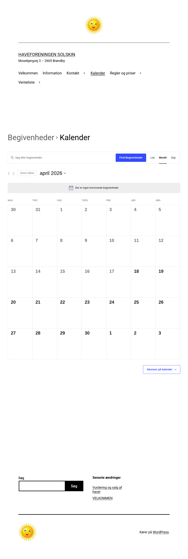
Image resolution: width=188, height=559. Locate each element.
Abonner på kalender (159, 369)
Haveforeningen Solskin (46, 54)
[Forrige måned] (9, 173)
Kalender (98, 73)
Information (52, 73)
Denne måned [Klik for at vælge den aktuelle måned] (27, 173)
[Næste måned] (13, 173)
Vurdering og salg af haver (107, 490)
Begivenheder (31, 137)
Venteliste (26, 82)
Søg (21, 478)
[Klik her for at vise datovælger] (53, 173)
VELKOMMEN (103, 498)
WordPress (161, 532)
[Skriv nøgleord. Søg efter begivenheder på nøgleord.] (62, 157)
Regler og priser (123, 73)
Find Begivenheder (130, 157)
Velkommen (28, 73)
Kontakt (73, 73)
